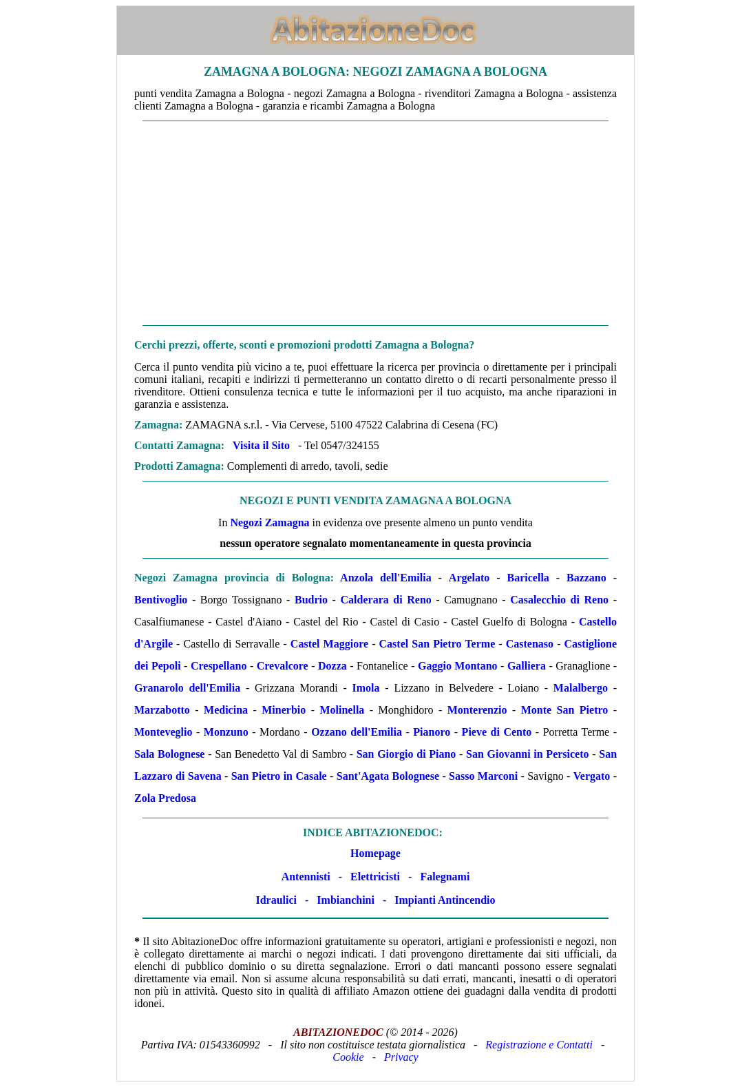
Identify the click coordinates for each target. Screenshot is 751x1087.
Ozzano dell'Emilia (356, 732)
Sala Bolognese (169, 754)
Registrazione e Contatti (539, 1044)
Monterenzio (477, 710)
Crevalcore (282, 666)
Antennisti (306, 876)
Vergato (592, 776)
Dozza (332, 666)
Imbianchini (345, 900)
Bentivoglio (160, 599)
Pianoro (431, 732)
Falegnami (444, 876)
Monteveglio (163, 732)
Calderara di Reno (386, 599)
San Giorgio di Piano (406, 754)
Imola (366, 688)
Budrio (311, 599)
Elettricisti (375, 876)
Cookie (347, 1057)
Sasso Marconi (483, 776)
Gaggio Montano (458, 666)
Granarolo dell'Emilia (187, 688)
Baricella (528, 577)
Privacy (401, 1057)
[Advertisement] (375, 223)
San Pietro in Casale (279, 776)
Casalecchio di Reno (559, 599)
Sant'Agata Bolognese (388, 776)
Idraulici (276, 900)
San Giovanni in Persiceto (527, 754)
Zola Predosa (165, 798)
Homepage (375, 853)
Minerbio (284, 710)
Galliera (526, 666)
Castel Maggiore (329, 644)
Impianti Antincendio (444, 900)
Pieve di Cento (497, 732)
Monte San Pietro (565, 710)
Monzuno (226, 732)
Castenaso (529, 644)
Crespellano (218, 666)
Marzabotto (162, 710)
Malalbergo (580, 688)
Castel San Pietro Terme (437, 644)
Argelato (469, 577)
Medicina (226, 710)
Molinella (341, 710)
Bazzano (586, 577)
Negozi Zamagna (269, 522)
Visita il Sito (261, 445)
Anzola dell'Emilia (386, 577)
